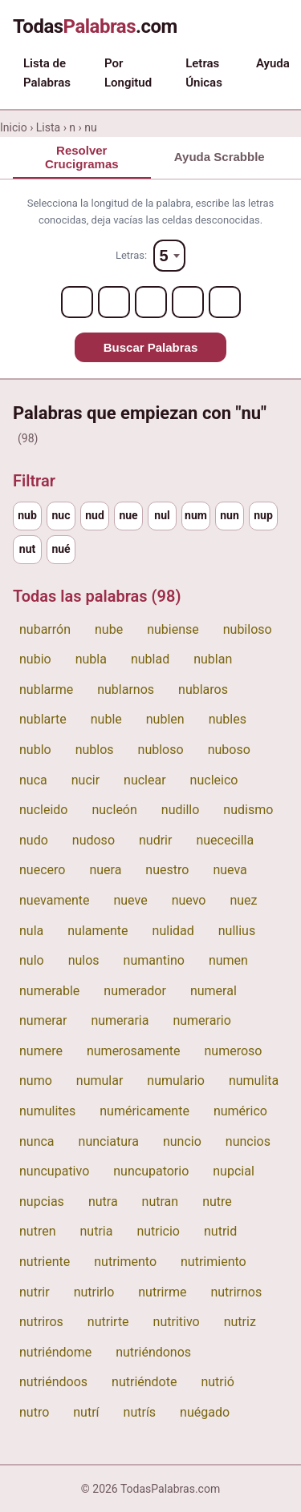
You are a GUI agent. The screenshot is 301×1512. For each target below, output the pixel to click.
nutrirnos (236, 1292)
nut (27, 548)
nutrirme (162, 1292)
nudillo (180, 809)
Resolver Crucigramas (82, 157)
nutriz (240, 1321)
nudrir (155, 840)
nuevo (189, 900)
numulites (47, 1111)
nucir (85, 780)
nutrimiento (213, 1261)
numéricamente (144, 1111)
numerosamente (134, 1050)
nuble (106, 719)
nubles (227, 719)
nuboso (229, 749)
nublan (212, 659)
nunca (37, 1141)
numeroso (233, 1050)
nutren (37, 1231)
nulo (31, 960)
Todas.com (95, 26)
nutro (34, 1412)
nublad (150, 659)
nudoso (93, 840)
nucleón (114, 809)
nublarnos (125, 689)
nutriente (44, 1261)
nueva (229, 869)
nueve (130, 900)
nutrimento (125, 1261)
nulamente (97, 930)
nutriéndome (55, 1352)
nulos (84, 960)
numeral (213, 990)
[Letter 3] (151, 302)
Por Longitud (128, 73)
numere (41, 1050)
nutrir (34, 1292)
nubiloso (247, 629)
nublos (94, 749)
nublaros (203, 689)
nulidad (173, 930)
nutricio (158, 1231)
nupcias (41, 1201)
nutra (103, 1201)
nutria (95, 1231)
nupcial (233, 1171)
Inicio (13, 127)
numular (100, 1080)
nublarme (46, 689)
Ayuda (273, 63)
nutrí (86, 1412)
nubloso (161, 749)
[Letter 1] (77, 302)
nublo (35, 749)
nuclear (145, 780)
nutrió (217, 1381)
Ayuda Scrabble (219, 156)
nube (109, 629)
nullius (236, 930)
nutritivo (176, 1321)
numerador (135, 990)
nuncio (182, 1141)
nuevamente (54, 900)
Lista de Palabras (47, 73)
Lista (48, 127)
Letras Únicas (203, 73)
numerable (49, 990)
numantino (154, 960)
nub (27, 515)
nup (263, 515)
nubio (35, 659)
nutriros (41, 1321)
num (196, 515)
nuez (243, 900)
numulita (254, 1080)
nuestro (167, 869)
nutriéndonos (153, 1352)
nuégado (205, 1412)
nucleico (214, 780)
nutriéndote (144, 1381)
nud (94, 515)
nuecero (42, 869)
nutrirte (108, 1321)
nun (229, 515)
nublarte (43, 719)
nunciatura (109, 1141)
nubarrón (45, 629)
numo (35, 1080)
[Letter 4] (188, 302)
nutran (160, 1201)
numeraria (119, 1020)
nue (128, 515)
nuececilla (225, 840)
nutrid (220, 1231)
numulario (176, 1080)
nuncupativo (54, 1171)
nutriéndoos (53, 1381)
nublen (165, 719)
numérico (240, 1111)
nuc (61, 515)
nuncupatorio (151, 1171)
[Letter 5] (225, 302)
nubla (91, 659)
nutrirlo (94, 1292)
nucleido (43, 809)
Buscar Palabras (151, 347)
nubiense (173, 629)
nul (161, 515)
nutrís (140, 1412)
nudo (33, 840)
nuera (105, 869)
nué (60, 548)
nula (31, 930)
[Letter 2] (114, 302)
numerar (43, 1020)
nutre (217, 1201)
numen (228, 960)
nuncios (248, 1141)
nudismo (248, 809)
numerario (201, 1020)
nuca (33, 780)
